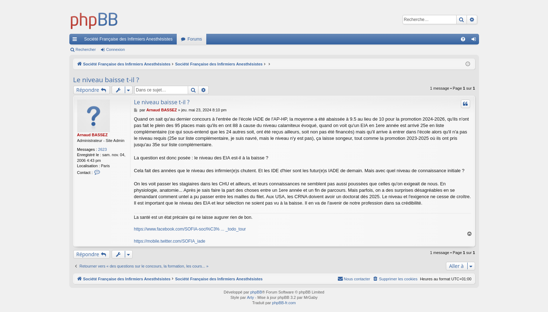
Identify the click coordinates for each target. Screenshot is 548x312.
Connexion (115, 49)
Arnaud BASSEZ (92, 135)
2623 (102, 149)
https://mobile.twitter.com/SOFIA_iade (170, 241)
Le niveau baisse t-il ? (106, 79)
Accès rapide (76, 40)
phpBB (256, 292)
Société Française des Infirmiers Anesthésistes (128, 39)
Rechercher (86, 49)
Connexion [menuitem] (475, 40)
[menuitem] (463, 39)
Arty (250, 297)
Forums (194, 39)
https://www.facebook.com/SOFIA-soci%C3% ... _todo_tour (190, 229)
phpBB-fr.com (284, 303)
